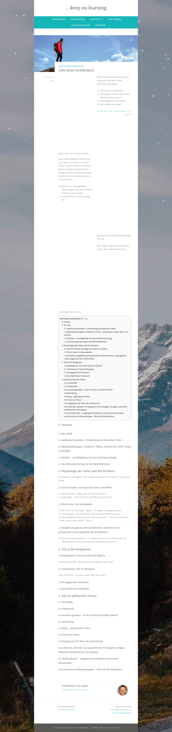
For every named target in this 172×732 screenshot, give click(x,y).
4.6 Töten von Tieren (73, 400)
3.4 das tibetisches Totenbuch (77, 376)
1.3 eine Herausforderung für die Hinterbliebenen (85, 341)
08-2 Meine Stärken (66, 708)
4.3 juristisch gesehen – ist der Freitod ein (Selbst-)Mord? (88, 389)
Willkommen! (59, 19)
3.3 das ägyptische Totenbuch (77, 372)
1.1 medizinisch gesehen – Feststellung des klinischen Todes (89, 328)
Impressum (100, 25)
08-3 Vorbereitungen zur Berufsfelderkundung (113, 709)
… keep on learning (86, 8)
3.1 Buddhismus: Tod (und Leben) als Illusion (83, 365)
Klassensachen (77, 19)
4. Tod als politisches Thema (74, 379)
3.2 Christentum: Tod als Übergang (79, 369)
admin (52, 81)
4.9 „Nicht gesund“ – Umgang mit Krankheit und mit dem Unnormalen (94, 413)
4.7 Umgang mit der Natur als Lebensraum (82, 403)
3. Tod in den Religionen (72, 362)
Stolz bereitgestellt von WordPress (70, 728)
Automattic (114, 728)
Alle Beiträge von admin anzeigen (75, 690)
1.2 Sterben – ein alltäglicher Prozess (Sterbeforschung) (88, 338)
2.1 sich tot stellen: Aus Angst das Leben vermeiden (85, 349)
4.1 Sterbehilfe (70, 383)
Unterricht (95, 19)
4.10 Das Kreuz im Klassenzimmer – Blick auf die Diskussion (89, 416)
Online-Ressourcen (80, 25)
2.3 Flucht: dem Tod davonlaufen (78, 352)
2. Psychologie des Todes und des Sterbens (80, 345)
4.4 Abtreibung (70, 393)
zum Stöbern (114, 19)
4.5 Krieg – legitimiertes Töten (77, 396)
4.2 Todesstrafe (70, 386)
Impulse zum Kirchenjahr (71, 66)
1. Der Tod (66, 325)
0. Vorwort (66, 322)
